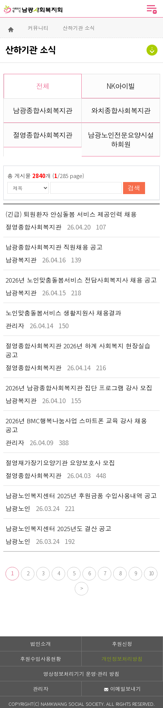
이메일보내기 (122, 688)
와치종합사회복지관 (121, 110)
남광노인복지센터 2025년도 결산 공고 (58, 528)
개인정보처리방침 (121, 658)
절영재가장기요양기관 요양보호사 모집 (60, 462)
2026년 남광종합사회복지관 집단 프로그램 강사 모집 (78, 387)
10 (151, 573)
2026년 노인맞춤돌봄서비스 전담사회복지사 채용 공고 (81, 279)
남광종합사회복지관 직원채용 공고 (54, 246)
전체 (42, 86)
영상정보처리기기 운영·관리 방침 (81, 673)
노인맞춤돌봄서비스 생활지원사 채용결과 (63, 312)
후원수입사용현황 (40, 658)
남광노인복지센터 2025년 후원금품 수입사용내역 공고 (81, 495)
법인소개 (40, 643)
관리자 (40, 688)
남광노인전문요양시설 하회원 (121, 139)
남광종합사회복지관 (42, 110)
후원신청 (122, 643)
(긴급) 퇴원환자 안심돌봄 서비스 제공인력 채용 (71, 214)
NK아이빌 (121, 86)
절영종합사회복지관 (42, 135)
